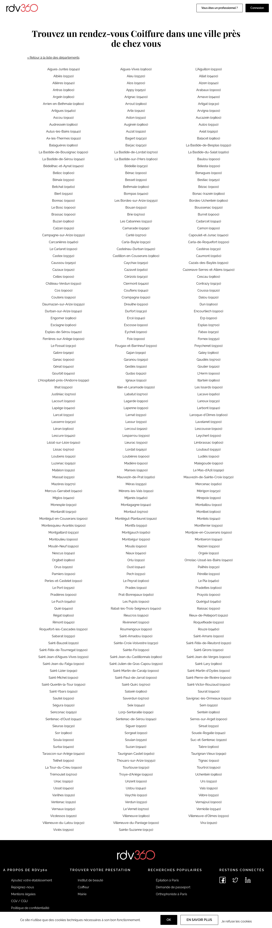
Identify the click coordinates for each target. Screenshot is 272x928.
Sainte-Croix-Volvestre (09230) (136, 643)
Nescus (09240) (63, 553)
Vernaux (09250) (63, 809)
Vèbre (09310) (209, 795)
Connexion (257, 7)
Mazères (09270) (63, 484)
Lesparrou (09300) (136, 436)
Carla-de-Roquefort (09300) (208, 242)
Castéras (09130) (208, 249)
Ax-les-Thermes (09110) (63, 138)
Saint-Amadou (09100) (135, 636)
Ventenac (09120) (63, 802)
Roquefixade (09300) (208, 622)
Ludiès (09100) (208, 456)
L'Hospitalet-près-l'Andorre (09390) (63, 380)
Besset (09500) (136, 180)
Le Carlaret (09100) (63, 249)
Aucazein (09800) (208, 118)
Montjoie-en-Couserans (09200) (208, 532)
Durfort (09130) (136, 311)
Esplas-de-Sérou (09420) (63, 332)
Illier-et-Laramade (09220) (136, 387)
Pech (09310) (136, 574)
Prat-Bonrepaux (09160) (136, 595)
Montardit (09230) (63, 512)
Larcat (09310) (63, 415)
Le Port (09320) (63, 588)
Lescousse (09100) (208, 429)
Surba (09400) (63, 747)
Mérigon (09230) (208, 491)
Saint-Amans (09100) (208, 636)
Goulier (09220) (208, 366)
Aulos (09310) (208, 124)
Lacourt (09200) (63, 401)
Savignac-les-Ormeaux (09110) (208, 698)
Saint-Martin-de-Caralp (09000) (136, 671)
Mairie (82, 894)
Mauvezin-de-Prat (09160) (136, 477)
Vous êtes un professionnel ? (219, 7)
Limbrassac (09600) (208, 442)
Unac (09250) (63, 781)
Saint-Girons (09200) (208, 650)
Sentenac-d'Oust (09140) (63, 719)
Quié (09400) (63, 608)
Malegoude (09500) (208, 463)
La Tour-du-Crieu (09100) (63, 767)
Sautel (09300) (63, 698)
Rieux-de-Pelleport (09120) (208, 615)
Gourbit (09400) (63, 373)
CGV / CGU (19, 901)
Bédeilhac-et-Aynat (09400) (63, 166)
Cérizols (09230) (136, 277)
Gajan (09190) (136, 353)
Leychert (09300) (208, 436)
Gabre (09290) (63, 353)
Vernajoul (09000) (208, 802)
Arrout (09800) (136, 104)
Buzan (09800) (63, 221)
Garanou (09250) (136, 359)
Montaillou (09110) (208, 505)
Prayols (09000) (208, 595)
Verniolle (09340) (208, 809)
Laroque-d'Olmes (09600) (208, 415)
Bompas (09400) (136, 194)
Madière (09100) (136, 463)
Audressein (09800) (63, 124)
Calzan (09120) (63, 228)
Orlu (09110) (136, 560)
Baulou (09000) (208, 159)
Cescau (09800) (208, 277)
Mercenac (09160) (208, 484)
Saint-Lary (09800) (208, 664)
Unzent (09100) (136, 781)
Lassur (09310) (136, 422)
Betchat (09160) (63, 187)
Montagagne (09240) (136, 505)
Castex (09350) (63, 256)
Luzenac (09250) (63, 463)
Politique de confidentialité (30, 908)
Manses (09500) (136, 470)
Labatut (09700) (136, 394)
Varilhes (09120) (63, 795)
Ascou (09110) (63, 118)
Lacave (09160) (208, 394)
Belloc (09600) (63, 173)
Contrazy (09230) (208, 283)
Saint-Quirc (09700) (136, 684)
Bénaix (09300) (63, 180)
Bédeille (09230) (136, 166)
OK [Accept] (169, 920)
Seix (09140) (136, 705)
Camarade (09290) (135, 228)
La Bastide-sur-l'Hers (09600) (136, 159)
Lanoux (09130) (208, 401)
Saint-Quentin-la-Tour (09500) (63, 684)
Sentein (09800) (208, 712)
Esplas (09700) (208, 325)
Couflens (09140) (136, 290)
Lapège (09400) (63, 408)
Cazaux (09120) (63, 270)
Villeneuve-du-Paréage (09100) (136, 823)
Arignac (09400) (136, 97)
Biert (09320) (63, 194)
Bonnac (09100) (63, 200)
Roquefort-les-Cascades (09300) (63, 629)
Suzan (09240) (136, 747)
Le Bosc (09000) (63, 207)
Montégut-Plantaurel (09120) (136, 518)
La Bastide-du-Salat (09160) (208, 152)
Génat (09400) (63, 366)
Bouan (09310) (135, 207)
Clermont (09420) (136, 283)
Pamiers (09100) (63, 574)
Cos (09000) (63, 290)
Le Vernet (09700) (136, 809)
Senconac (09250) (63, 712)
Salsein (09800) (136, 691)
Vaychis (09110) (136, 795)
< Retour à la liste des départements (53, 57)
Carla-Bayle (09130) (136, 242)
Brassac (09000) (63, 214)
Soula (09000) (63, 740)
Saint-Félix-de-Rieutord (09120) (208, 643)
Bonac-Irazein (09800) (208, 194)
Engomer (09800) (63, 318)
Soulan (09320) (136, 740)
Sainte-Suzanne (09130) (136, 830)
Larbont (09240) (208, 408)
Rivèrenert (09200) (136, 622)
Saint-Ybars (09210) (63, 691)
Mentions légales (23, 894)
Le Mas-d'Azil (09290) (208, 470)
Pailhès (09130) (208, 567)
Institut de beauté (90, 880)
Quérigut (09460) (208, 601)
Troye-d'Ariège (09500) (136, 774)
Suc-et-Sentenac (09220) (208, 740)
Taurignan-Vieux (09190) (208, 754)
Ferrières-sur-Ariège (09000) (63, 339)
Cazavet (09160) (136, 270)
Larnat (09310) (136, 415)
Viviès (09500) (63, 830)
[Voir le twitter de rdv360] (235, 880)
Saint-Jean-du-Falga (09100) (63, 664)
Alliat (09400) (208, 76)
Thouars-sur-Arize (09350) (136, 760)
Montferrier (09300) (208, 525)
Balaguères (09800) (63, 145)
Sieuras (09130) (63, 726)
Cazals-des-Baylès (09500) (208, 263)
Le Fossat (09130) (63, 346)
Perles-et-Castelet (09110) (63, 581)
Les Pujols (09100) (136, 601)
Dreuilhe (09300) (136, 304)
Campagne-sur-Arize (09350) (63, 235)
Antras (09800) (63, 90)
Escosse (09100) (136, 325)
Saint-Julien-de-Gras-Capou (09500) (136, 664)
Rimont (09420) (63, 622)
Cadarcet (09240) (208, 221)
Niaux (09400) (136, 553)
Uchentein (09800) (208, 774)
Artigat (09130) (208, 104)
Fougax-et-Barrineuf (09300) (136, 346)
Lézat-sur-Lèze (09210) (63, 442)
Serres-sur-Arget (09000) (208, 719)
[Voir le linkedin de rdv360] (248, 880)
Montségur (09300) (136, 539)
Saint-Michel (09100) (63, 678)
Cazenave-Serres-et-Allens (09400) (208, 270)
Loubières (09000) (136, 456)
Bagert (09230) (136, 138)
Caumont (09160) (208, 256)
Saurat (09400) (208, 691)
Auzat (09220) (136, 131)
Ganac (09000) (63, 359)
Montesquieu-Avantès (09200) (63, 525)
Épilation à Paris (167, 880)
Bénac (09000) (136, 173)
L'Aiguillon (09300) (208, 69)
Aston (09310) (136, 118)
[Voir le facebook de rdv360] (222, 880)
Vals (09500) (209, 788)
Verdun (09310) (136, 802)
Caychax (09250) (136, 263)
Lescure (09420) (63, 436)
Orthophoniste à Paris (171, 894)
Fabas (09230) (208, 332)
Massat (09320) (63, 477)
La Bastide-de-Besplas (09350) (208, 145)
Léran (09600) (63, 429)
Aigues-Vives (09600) (136, 69)
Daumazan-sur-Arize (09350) (63, 304)
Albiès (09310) (63, 76)
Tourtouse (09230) (136, 767)
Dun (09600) (209, 304)
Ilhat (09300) (63, 387)
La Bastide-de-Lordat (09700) (136, 152)
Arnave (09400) (208, 97)
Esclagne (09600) (63, 325)
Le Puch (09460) (63, 601)
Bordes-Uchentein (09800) (208, 200)
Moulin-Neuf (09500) (63, 546)
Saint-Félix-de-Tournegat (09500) (63, 650)
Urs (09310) (208, 781)
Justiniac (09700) (63, 394)
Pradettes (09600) (208, 588)
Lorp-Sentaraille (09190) (135, 712)
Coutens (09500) (63, 297)
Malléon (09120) (63, 470)
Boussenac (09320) (209, 207)
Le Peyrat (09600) (136, 581)
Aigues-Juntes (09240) (63, 69)
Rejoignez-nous (22, 887)
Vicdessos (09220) (63, 816)
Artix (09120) (136, 111)
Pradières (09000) (63, 595)
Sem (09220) (209, 705)
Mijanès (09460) (135, 498)
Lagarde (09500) (136, 401)
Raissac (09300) (208, 608)
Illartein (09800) (208, 380)
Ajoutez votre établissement (31, 880)
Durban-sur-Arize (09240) (63, 311)
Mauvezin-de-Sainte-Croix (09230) (208, 477)
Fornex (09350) (208, 339)
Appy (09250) (136, 90)
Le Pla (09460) (208, 581)
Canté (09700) (136, 235)
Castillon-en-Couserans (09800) (136, 256)
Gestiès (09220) (136, 366)
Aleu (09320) (136, 76)
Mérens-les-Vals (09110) (136, 491)
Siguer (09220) (136, 726)
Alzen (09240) (208, 83)
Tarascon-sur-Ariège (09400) (63, 754)
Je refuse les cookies (236, 921)
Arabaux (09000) (208, 90)
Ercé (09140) (136, 318)
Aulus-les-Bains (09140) (63, 131)
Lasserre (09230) (63, 422)
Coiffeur (83, 887)
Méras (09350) (136, 484)
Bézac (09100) (208, 187)
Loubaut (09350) (208, 449)
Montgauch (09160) (136, 532)
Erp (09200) (208, 318)
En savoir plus (199, 920)
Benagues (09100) (208, 173)
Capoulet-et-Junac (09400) (208, 235)
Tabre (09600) (208, 747)
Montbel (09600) (208, 512)
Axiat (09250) (208, 131)
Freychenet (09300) (208, 346)
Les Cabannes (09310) (136, 221)
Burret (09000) (208, 214)
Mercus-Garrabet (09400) (63, 491)
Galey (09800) (208, 353)
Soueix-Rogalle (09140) (208, 733)
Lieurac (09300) (136, 442)
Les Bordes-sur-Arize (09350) (136, 200)
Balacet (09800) (208, 138)
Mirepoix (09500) (208, 498)
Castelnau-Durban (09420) (136, 249)
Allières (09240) (63, 83)
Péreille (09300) (208, 574)
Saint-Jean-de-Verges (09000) (208, 657)
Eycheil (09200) (136, 332)
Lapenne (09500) (136, 408)
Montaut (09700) (136, 512)
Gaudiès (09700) (208, 359)
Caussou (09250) (63, 263)
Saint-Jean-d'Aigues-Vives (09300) (63, 657)
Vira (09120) (208, 823)
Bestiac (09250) (208, 180)
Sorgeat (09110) (136, 733)
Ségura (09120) (63, 705)
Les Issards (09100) (209, 387)
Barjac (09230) (135, 145)
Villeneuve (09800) (136, 816)
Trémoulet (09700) (63, 774)
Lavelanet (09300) (208, 422)
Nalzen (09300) (209, 546)
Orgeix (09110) (208, 553)
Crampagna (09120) (136, 297)
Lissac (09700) (63, 449)
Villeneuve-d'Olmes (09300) (208, 816)
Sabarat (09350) (63, 636)
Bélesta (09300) (208, 166)
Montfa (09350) (136, 525)
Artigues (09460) (63, 111)
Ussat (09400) (63, 788)
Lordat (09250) (136, 449)
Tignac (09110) (208, 760)
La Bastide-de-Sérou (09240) (63, 159)
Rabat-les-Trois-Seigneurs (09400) (136, 608)
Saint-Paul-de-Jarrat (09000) (136, 678)
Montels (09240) (208, 518)
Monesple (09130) (63, 505)
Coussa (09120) (208, 290)
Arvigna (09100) (208, 111)
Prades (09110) (136, 588)
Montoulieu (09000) (63, 539)
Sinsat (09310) (209, 726)
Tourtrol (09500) (208, 767)
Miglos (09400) (63, 498)
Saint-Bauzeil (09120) (63, 643)
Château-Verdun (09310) (63, 283)
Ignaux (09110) (136, 380)
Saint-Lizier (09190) (63, 671)
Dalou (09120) (208, 297)
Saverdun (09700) (136, 698)
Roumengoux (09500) (136, 629)
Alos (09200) (136, 83)
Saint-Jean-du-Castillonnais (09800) (136, 657)
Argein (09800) (63, 97)
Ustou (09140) (136, 788)
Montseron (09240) (208, 539)
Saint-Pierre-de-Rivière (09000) (208, 678)
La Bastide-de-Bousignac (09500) (63, 152)
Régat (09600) (63, 615)
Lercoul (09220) (136, 429)
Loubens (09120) (63, 456)
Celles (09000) (63, 277)
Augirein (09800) (136, 124)
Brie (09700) (136, 214)
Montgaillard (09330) (63, 532)
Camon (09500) (208, 228)
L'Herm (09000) (208, 373)
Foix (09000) (136, 339)
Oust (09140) (136, 567)
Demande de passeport (173, 887)
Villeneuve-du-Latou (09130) (63, 823)
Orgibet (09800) (63, 560)
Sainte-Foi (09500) (136, 650)
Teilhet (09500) (63, 760)
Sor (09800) (63, 733)
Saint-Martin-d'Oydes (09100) (208, 671)
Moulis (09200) (136, 546)
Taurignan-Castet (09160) (136, 754)
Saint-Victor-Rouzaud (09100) (208, 684)
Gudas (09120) (136, 373)
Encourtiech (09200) (208, 311)
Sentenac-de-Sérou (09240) (136, 719)
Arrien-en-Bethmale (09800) (63, 104)
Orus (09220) (63, 567)
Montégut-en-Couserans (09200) (63, 518)
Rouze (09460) (208, 629)
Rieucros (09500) (136, 615)
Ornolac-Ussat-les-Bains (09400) (209, 560)
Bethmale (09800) (136, 187)
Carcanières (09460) (63, 242)
